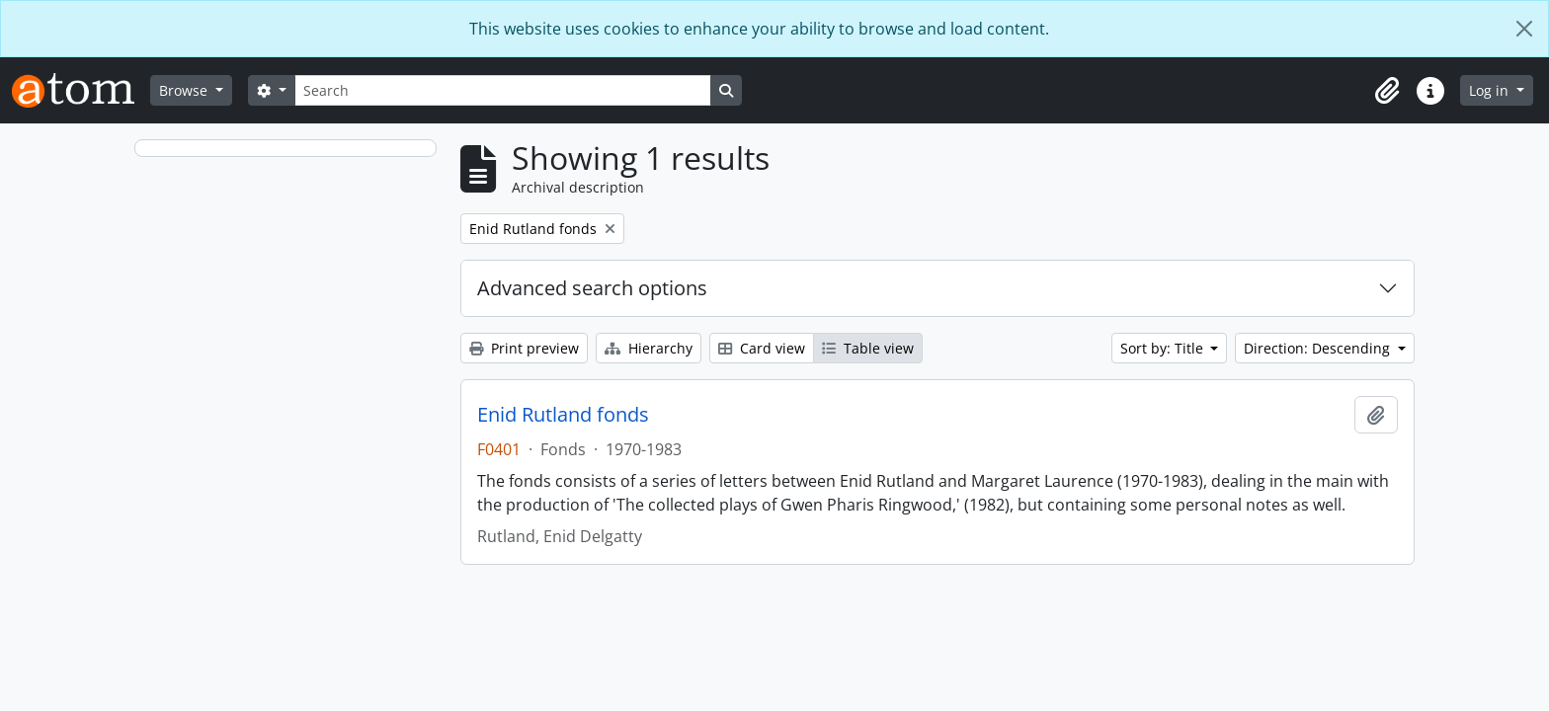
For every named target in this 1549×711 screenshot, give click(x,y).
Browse (185, 90)
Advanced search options (592, 288)
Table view (868, 348)
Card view (761, 348)
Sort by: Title (1163, 348)
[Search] (502, 90)
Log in (1490, 90)
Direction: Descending (1319, 348)
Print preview (524, 348)
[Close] (1524, 28)
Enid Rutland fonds (563, 415)
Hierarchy (649, 348)
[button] (1387, 91)
